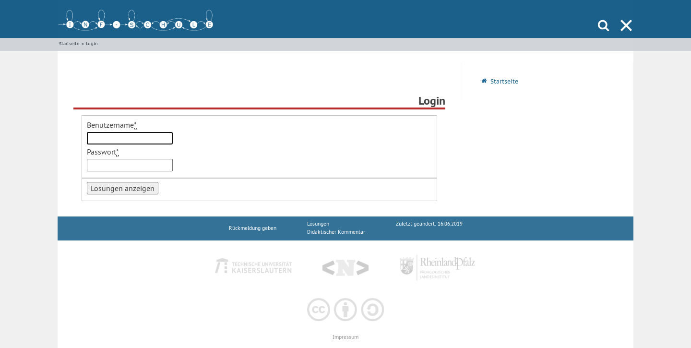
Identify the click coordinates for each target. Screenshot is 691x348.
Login (92, 43)
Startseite (69, 43)
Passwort (103, 152)
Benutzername (112, 125)
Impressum (345, 337)
